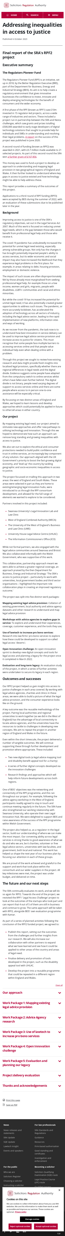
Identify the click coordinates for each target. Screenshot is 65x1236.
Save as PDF (10, 1104)
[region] (33, 1209)
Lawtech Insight (11, 1146)
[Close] (59, 1190)
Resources (39, 1142)
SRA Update (9, 1137)
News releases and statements (13, 1131)
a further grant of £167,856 (22, 156)
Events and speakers (13, 1150)
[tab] (33, 993)
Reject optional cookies (20, 1226)
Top (59, 1231)
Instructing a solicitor (14, 1185)
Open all (59, 985)
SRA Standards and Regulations (44, 1131)
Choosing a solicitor (13, 1180)
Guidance (39, 1137)
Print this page (11, 1100)
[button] (33, 992)
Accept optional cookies (46, 1226)
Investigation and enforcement (43, 1159)
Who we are (9, 1172)
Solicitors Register (12, 1176)
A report (29, 137)
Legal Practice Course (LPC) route (45, 1181)
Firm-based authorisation (47, 1146)
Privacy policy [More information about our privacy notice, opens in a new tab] (20, 1212)
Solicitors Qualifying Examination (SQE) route (46, 1173)
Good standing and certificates (44, 1152)
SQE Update (9, 1142)
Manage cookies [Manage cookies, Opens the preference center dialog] (32, 1219)
